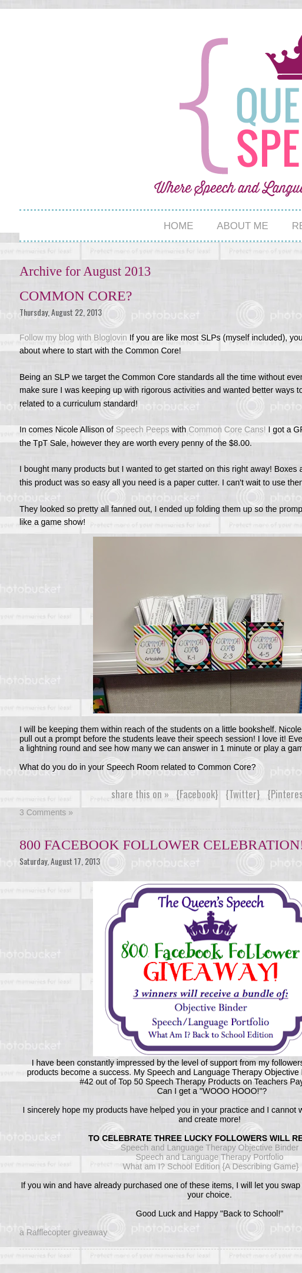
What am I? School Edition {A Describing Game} (211, 1166)
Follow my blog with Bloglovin (73, 337)
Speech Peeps (142, 429)
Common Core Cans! (226, 429)
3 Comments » (46, 812)
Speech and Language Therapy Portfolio (210, 1157)
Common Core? (75, 295)
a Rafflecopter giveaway (63, 1232)
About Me (242, 226)
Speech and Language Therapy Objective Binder (211, 1147)
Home (178, 226)
